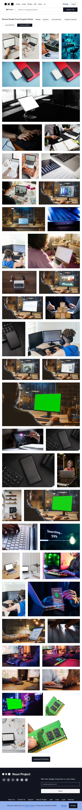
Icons (24, 4)
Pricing (65, 4)
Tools (40, 4)
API (35, 4)
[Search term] (40, 9)
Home (18, 4)
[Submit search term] (70, 9)
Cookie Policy (29, 806)
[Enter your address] (60, 784)
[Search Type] (10, 9)
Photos (29, 4)
